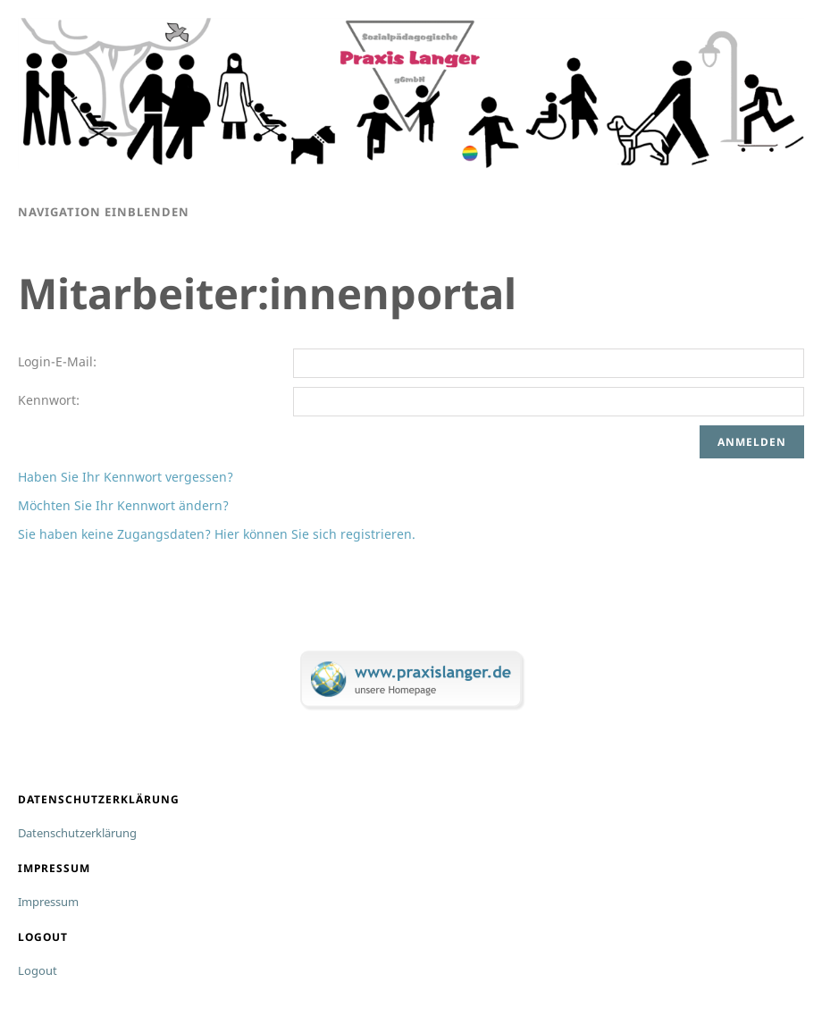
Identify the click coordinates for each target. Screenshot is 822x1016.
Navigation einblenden (103, 212)
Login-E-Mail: (57, 361)
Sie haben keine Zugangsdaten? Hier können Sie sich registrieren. (216, 533)
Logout (37, 970)
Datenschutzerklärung (77, 833)
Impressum (48, 902)
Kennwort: (49, 399)
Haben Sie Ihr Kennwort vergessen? (125, 476)
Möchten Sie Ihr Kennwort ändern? (123, 505)
